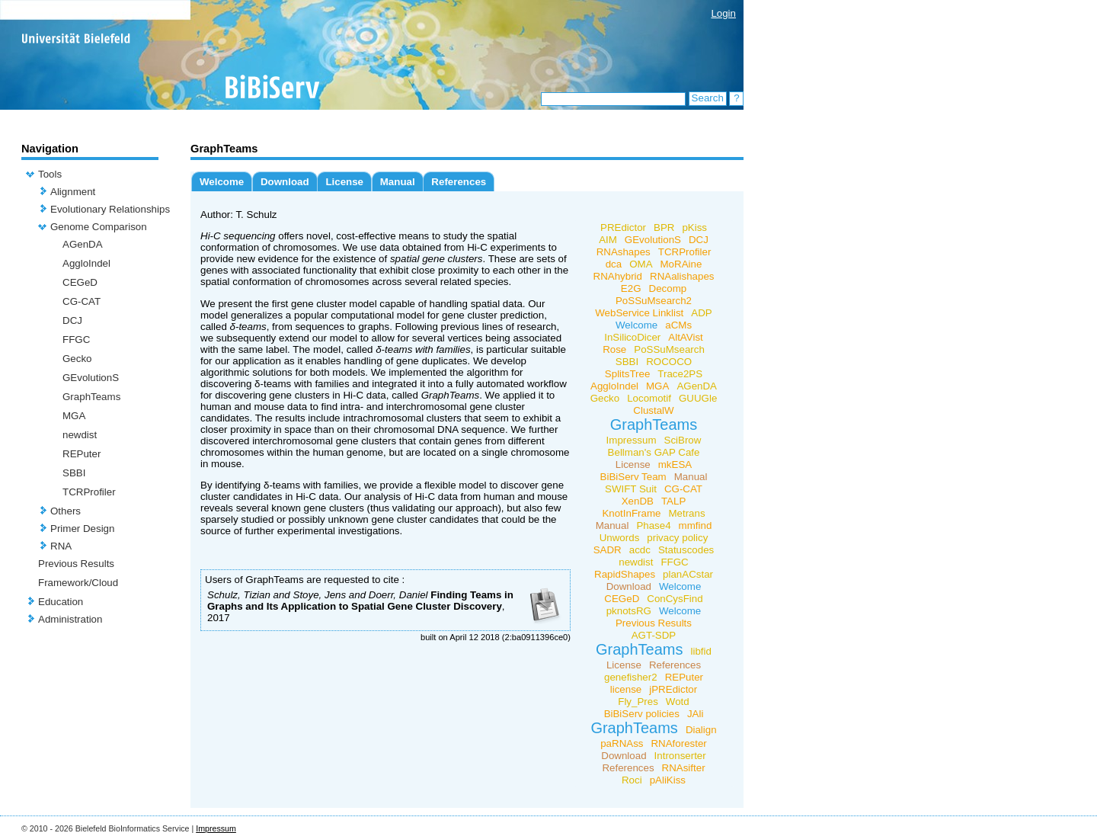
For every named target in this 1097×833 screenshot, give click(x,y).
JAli (695, 713)
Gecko (77, 358)
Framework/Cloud (78, 582)
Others (65, 511)
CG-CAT (81, 301)
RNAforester (678, 743)
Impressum (631, 440)
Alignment (72, 191)
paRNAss (621, 743)
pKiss (694, 227)
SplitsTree (628, 374)
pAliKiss (668, 780)
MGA (73, 415)
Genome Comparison (98, 226)
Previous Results (76, 563)
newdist (79, 435)
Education (60, 601)
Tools (50, 174)
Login (723, 13)
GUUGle (698, 398)
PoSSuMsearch (669, 349)
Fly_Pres (638, 701)
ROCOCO (669, 361)
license (626, 689)
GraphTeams (91, 396)
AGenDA (82, 244)
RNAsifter (683, 768)
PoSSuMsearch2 (654, 300)
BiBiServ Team (633, 476)
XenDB (638, 501)
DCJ (72, 320)
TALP (673, 501)
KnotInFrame (631, 513)
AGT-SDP (654, 635)
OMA (640, 264)
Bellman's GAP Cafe (654, 452)
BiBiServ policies (642, 713)
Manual (397, 181)
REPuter (81, 454)
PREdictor (623, 227)
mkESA (675, 464)
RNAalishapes (682, 276)
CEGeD (80, 282)
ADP (701, 313)
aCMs (678, 325)
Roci (632, 780)
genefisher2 (630, 677)
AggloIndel (86, 263)
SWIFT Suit (631, 489)
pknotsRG (628, 611)
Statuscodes (686, 550)
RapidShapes (624, 574)
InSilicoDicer (632, 337)
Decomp (668, 288)
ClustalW (653, 410)
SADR (607, 550)
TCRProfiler (89, 492)
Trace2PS (679, 374)
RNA (61, 546)
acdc (640, 550)
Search (708, 98)
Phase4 (653, 525)
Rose (614, 349)
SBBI (73, 473)
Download (285, 181)
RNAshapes (623, 252)
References (458, 181)
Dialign (701, 729)
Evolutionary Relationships (110, 209)
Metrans (686, 513)
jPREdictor (673, 689)
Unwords (620, 537)
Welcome (222, 181)
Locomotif (649, 398)
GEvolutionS (90, 377)
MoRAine (681, 264)
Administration (70, 619)
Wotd (677, 701)
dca (614, 264)
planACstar (688, 574)
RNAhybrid (617, 276)
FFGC (76, 339)
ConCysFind (674, 598)
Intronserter (680, 755)
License (344, 181)
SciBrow (683, 440)
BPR (664, 227)
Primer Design (82, 528)
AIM (608, 239)
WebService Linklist (639, 313)
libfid (701, 651)
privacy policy (677, 537)
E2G (631, 288)
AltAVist (685, 337)
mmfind (695, 525)
